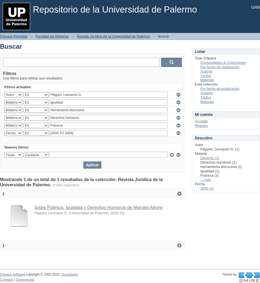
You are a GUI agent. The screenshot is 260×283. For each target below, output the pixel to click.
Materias (207, 80)
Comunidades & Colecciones (223, 63)
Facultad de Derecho (52, 36)
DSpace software (12, 274)
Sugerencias (25, 280)
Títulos (205, 76)
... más (205, 180)
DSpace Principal (13, 36)
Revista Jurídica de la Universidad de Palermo (113, 36)
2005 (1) (206, 188)
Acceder (201, 121)
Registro (201, 126)
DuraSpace (69, 274)
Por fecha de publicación (219, 67)
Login (255, 7)
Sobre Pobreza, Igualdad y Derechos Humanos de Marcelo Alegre (98, 207)
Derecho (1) (209, 158)
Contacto (6, 280)
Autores (206, 71)
